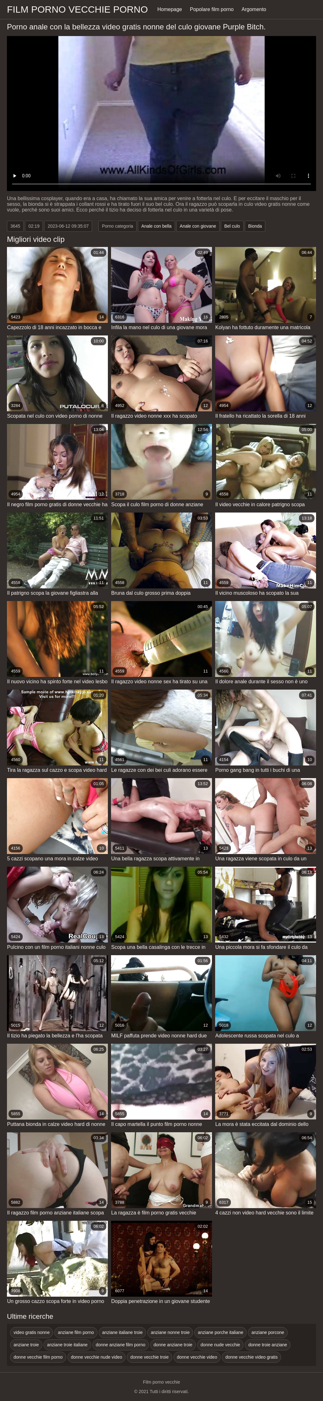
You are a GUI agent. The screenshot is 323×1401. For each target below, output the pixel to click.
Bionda (255, 226)
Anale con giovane (198, 226)
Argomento (254, 9)
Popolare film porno (212, 9)
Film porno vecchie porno (77, 9)
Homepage (169, 9)
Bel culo (232, 226)
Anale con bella (156, 226)
